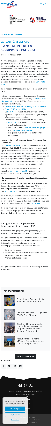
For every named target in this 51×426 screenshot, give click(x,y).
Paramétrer (15, 420)
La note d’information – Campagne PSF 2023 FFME (26, 106)
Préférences (36, 420)
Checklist (12, 122)
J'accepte (15, 408)
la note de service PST (18, 171)
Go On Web (33, 422)
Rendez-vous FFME (12, 145)
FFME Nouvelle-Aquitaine (30, 417)
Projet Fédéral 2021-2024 (15, 109)
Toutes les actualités (11, 34)
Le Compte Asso (11, 191)
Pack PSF (11, 112)
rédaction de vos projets (36, 127)
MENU (44, 4)
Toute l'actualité (25, 356)
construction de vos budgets (24, 130)
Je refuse (15, 414)
